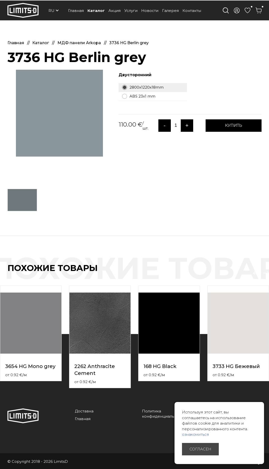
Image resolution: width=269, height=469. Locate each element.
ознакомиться (195, 434)
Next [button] (266, 273)
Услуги (130, 10)
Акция (114, 10)
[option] (59, 113)
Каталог (96, 10)
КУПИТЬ (233, 125)
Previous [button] (256, 273)
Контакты (191, 10)
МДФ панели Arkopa (79, 42)
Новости (149, 10)
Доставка (84, 411)
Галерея (170, 10)
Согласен (200, 449)
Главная (76, 10)
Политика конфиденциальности (163, 414)
